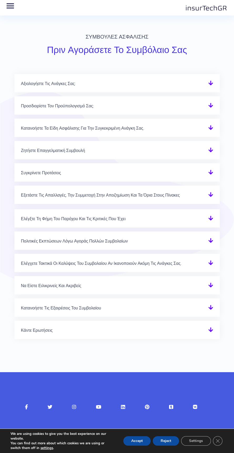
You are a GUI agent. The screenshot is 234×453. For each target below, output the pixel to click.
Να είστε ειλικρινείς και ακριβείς (51, 285)
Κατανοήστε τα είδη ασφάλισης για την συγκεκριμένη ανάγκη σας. (82, 128)
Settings (196, 440)
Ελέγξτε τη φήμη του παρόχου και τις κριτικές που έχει (73, 218)
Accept (137, 440)
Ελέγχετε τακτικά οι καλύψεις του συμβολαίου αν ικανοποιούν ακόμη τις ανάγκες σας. (101, 263)
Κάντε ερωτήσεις (37, 330)
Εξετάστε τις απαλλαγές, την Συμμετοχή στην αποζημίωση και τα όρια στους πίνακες (100, 195)
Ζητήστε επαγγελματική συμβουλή (53, 150)
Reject (166, 440)
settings (46, 448)
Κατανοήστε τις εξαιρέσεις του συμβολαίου (61, 307)
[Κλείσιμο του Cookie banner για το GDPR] (217, 441)
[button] (117, 83)
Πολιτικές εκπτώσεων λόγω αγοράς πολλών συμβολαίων (74, 241)
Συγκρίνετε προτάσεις (41, 172)
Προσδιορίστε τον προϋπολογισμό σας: (57, 105)
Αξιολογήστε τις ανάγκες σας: (48, 83)
